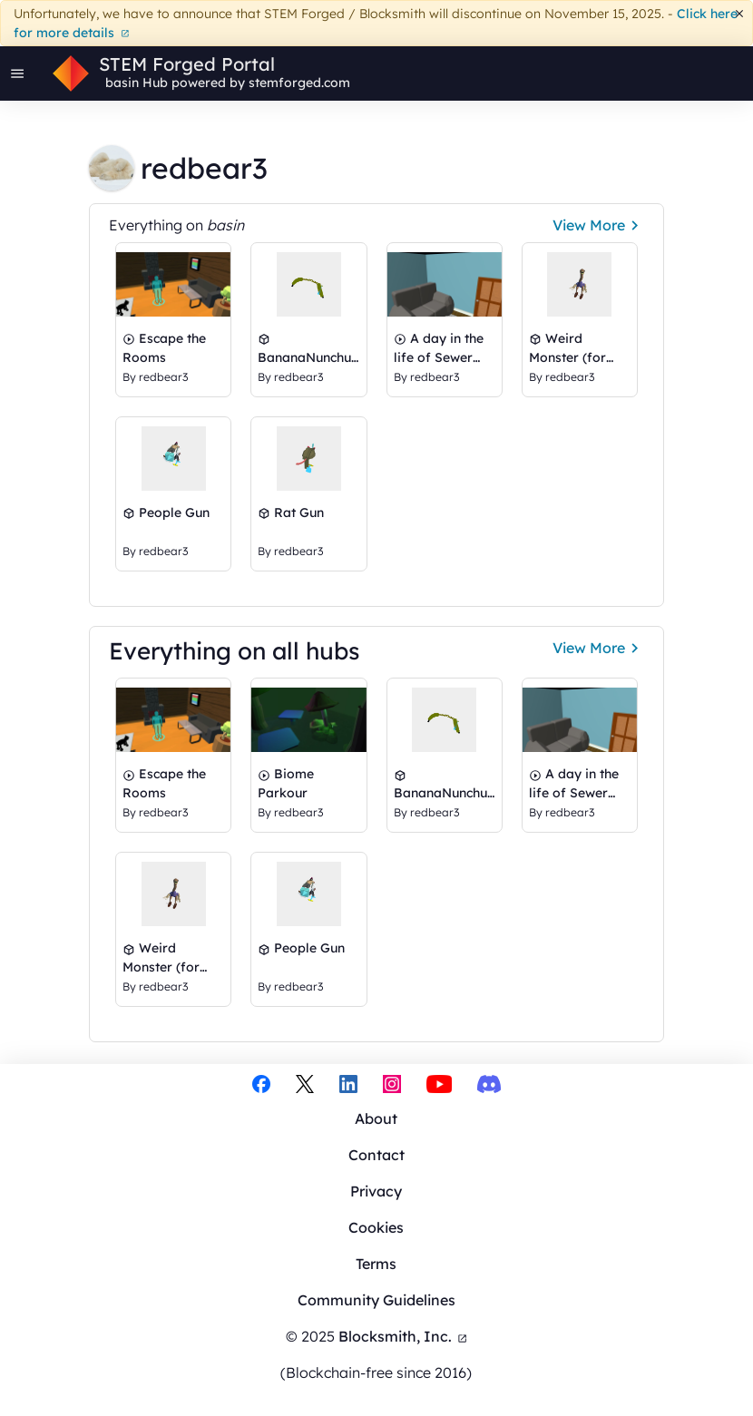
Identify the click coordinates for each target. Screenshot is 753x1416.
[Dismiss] (739, 14)
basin (122, 82)
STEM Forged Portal (187, 64)
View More (598, 225)
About (376, 1118)
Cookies (376, 1227)
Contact (376, 1155)
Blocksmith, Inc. (403, 1336)
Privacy (376, 1191)
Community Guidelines (376, 1300)
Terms (376, 1264)
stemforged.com (299, 82)
